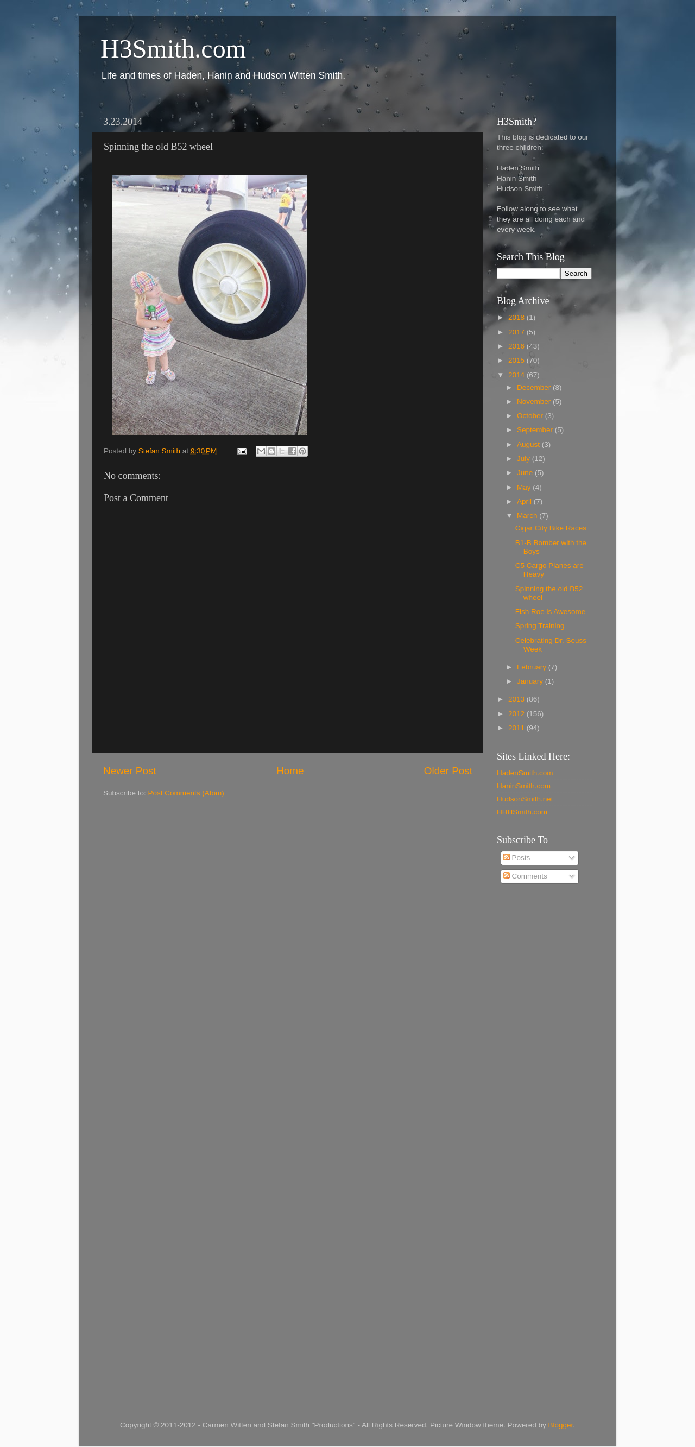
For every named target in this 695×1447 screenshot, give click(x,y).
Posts (516, 858)
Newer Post (129, 770)
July (524, 458)
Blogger (560, 1425)
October (531, 416)
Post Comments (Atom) (186, 793)
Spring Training (540, 626)
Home (290, 770)
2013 (517, 699)
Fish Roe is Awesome (550, 612)
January (531, 681)
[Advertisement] (540, 1067)
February (532, 667)
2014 (517, 375)
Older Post (448, 770)
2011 (517, 728)
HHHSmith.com (522, 812)
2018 (517, 317)
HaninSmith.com (524, 786)
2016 (517, 346)
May (525, 487)
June (526, 473)
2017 (517, 332)
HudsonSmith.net (525, 799)
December (535, 387)
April (525, 501)
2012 (517, 714)
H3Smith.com (173, 48)
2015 (517, 360)
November (535, 401)
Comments (525, 876)
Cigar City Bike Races (550, 528)
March (528, 515)
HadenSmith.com (525, 773)
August (529, 444)
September (536, 430)
